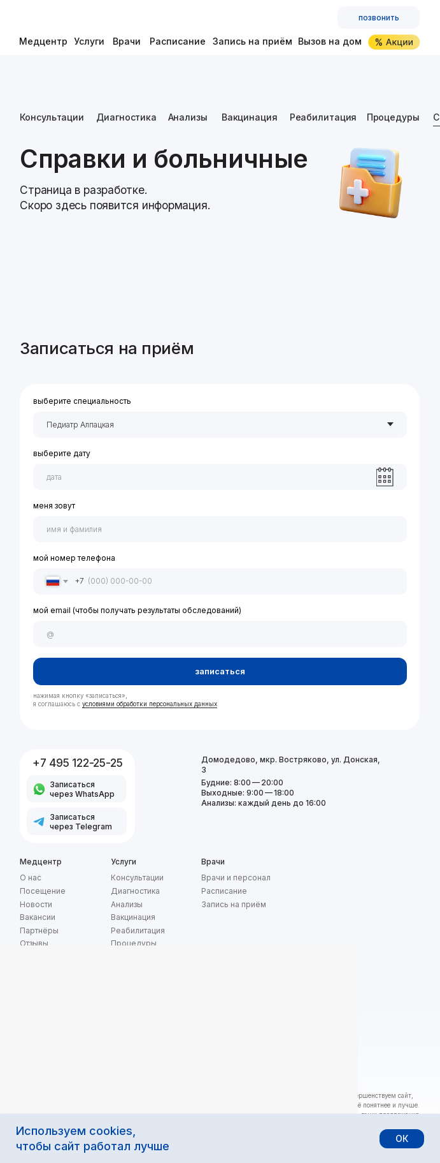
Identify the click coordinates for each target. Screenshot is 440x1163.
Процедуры (393, 117)
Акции (122, 995)
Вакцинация (250, 117)
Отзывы (34, 943)
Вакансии (37, 917)
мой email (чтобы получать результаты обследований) (137, 610)
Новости (36, 904)
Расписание (178, 41)
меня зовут (54, 505)
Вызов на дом (330, 41)
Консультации (52, 117)
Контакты (37, 956)
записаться (220, 671)
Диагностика (126, 117)
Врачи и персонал (236, 877)
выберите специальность (82, 401)
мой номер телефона (74, 558)
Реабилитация (323, 117)
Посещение (43, 891)
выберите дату (61, 453)
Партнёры (39, 930)
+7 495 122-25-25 (77, 762)
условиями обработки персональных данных (149, 703)
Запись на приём (252, 41)
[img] (88, 18)
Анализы (188, 117)
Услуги (89, 41)
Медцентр (43, 41)
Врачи (127, 41)
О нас (30, 877)
